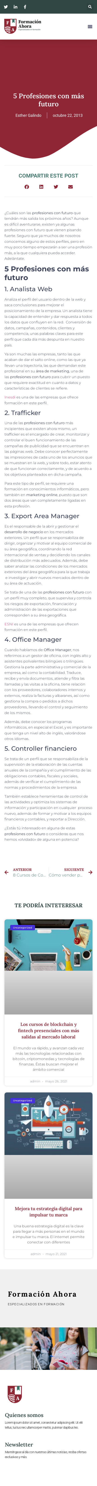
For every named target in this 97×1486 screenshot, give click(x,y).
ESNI (9, 624)
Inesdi (9, 397)
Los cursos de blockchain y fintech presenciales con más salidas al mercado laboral (48, 1030)
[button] (90, 6)
